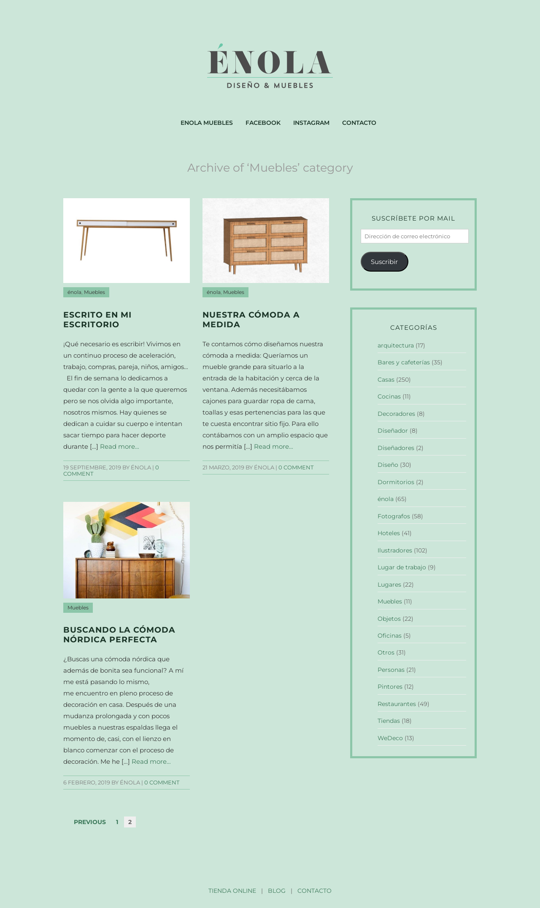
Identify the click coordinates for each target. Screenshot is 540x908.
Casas (386, 379)
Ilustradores (395, 550)
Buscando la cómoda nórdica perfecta (119, 634)
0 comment (295, 467)
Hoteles (389, 533)
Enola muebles (207, 123)
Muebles (94, 292)
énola (74, 292)
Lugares (389, 584)
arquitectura (396, 345)
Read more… (119, 446)
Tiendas (389, 720)
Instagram (311, 123)
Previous (90, 822)
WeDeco (390, 738)
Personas (391, 669)
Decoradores (396, 413)
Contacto (359, 123)
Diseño (388, 464)
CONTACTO (314, 890)
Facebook (263, 123)
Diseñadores (396, 448)
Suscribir (384, 262)
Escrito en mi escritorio (97, 319)
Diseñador (393, 430)
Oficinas (390, 635)
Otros (386, 652)
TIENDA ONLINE (232, 890)
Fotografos (394, 516)
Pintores (390, 686)
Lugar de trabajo (402, 567)
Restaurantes (397, 704)
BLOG (277, 890)
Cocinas (389, 396)
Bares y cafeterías (404, 362)
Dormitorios (396, 482)
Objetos (389, 618)
